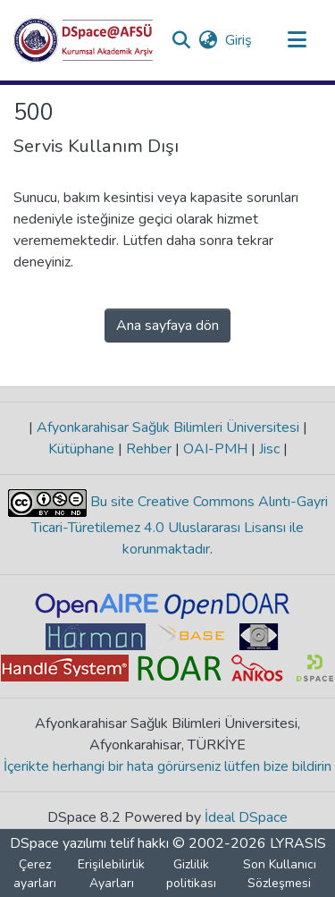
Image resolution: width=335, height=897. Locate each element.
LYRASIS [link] (298, 843)
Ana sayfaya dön (167, 325)
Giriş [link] (239, 40)
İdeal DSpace (246, 817)
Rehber (148, 449)
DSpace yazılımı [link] (58, 843)
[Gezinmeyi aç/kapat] (297, 40)
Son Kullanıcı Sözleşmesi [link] (279, 874)
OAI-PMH (215, 449)
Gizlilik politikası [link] (191, 874)
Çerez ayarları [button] (34, 874)
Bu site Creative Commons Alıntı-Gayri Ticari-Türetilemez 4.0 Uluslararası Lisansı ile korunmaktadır (179, 525)
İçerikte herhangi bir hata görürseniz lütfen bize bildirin (167, 766)
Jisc (269, 449)
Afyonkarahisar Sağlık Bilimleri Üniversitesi (168, 427)
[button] (83, 40)
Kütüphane (83, 449)
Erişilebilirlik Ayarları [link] (111, 874)
